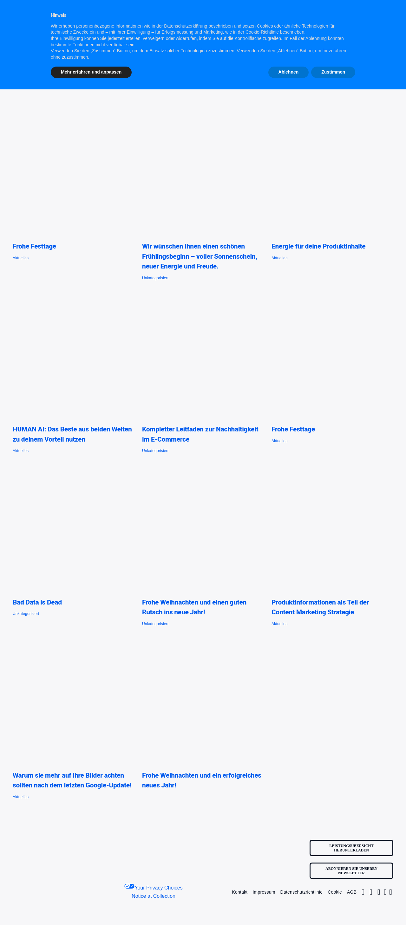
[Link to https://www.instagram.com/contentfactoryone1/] (363, 892)
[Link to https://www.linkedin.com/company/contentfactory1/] (385, 892)
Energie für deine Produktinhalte (318, 246)
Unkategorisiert (155, 278)
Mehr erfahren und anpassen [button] (91, 71)
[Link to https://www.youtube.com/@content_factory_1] (390, 892)
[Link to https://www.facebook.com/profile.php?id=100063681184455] (378, 892)
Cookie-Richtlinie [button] (262, 32)
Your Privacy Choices (153, 887)
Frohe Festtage (34, 246)
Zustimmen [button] (333, 71)
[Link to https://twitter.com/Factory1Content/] (371, 892)
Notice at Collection (153, 896)
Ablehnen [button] (288, 71)
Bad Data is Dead (37, 602)
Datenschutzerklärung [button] (185, 26)
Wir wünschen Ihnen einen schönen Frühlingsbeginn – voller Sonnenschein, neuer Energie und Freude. (199, 256)
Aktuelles (21, 258)
